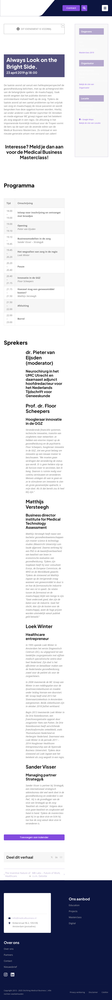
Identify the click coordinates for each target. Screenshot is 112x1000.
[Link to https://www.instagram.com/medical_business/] (5, 974)
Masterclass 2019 (86, 52)
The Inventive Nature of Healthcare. (17, 874)
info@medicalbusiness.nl (24, 918)
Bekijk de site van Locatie (89, 123)
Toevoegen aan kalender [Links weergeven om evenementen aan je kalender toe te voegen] (34, 837)
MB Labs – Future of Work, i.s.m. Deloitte (46, 874)
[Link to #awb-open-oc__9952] (105, 8)
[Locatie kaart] (91, 138)
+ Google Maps (87, 119)
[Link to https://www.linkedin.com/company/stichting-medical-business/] (12, 974)
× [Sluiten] (63, 25)
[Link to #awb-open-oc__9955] (84, 8)
